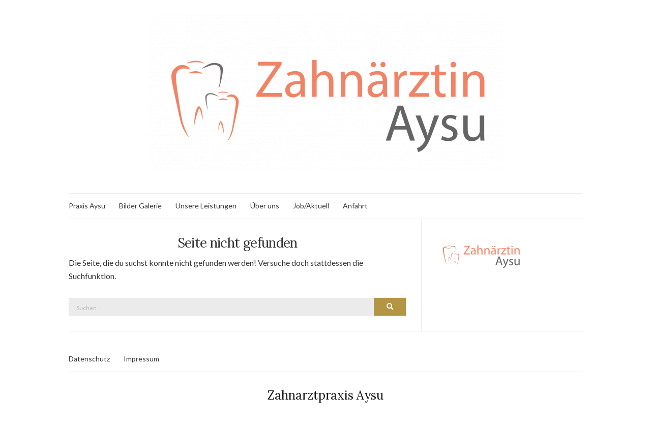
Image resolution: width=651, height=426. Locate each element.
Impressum (141, 358)
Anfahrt (355, 205)
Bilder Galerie (140, 205)
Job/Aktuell (311, 205)
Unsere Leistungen (205, 205)
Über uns (264, 205)
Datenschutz (89, 358)
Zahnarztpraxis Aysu (325, 395)
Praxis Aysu (87, 205)
